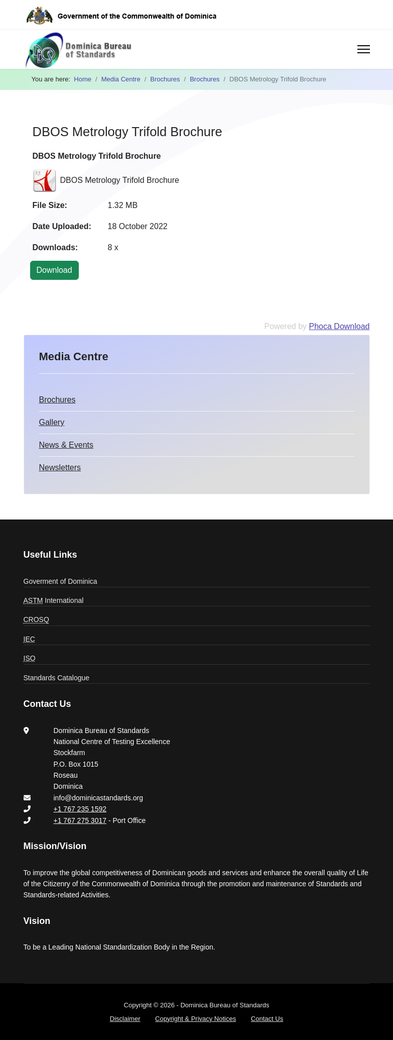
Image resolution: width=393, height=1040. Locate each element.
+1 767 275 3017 (80, 820)
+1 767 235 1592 (80, 809)
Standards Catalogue (57, 678)
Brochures (57, 399)
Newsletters (60, 467)
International (54, 600)
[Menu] (363, 49)
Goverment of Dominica (60, 581)
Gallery (52, 422)
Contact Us (267, 1018)
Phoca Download (339, 326)
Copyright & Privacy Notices (195, 1018)
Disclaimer (125, 1018)
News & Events (66, 445)
